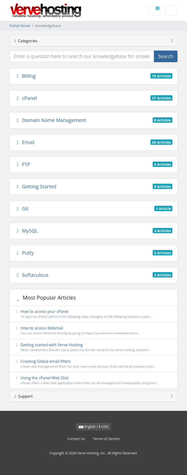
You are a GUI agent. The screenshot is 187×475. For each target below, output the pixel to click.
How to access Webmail (93, 330)
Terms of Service (106, 438)
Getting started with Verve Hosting (93, 347)
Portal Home (19, 25)
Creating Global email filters (93, 364)
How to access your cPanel (93, 314)
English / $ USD (93, 426)
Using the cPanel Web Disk (93, 380)
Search (165, 56)
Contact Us (76, 438)
